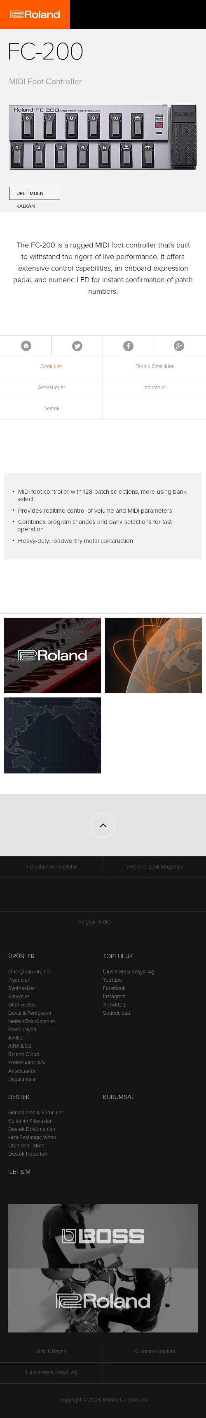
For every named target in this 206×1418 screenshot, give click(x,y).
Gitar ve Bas (22, 1005)
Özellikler (51, 366)
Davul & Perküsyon (29, 1013)
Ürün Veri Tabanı (27, 1145)
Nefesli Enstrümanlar (31, 1021)
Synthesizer (21, 988)
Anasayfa (26, 346)
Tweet (77, 346)
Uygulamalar (22, 1079)
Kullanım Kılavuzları (30, 1121)
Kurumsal (119, 1097)
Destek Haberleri (27, 1154)
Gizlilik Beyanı (51, 1351)
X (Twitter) (114, 1005)
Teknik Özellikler (154, 366)
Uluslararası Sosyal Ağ (128, 971)
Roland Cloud (23, 1054)
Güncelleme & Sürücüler (35, 1112)
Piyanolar (18, 980)
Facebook (128, 346)
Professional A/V (26, 1062)
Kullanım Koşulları (154, 1351)
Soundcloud (116, 1013)
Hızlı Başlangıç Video (32, 1137)
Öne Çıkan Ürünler (29, 971)
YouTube (112, 980)
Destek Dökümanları (31, 1129)
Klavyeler (18, 996)
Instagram (114, 996)
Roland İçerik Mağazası (156, 867)
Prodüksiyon (22, 1029)
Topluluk (118, 956)
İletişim (19, 1171)
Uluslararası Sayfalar (53, 867)
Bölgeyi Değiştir (103, 922)
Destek (51, 408)
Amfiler (16, 1038)
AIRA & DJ (19, 1046)
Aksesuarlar (51, 387)
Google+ (179, 346)
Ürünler (21, 956)
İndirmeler (154, 387)
